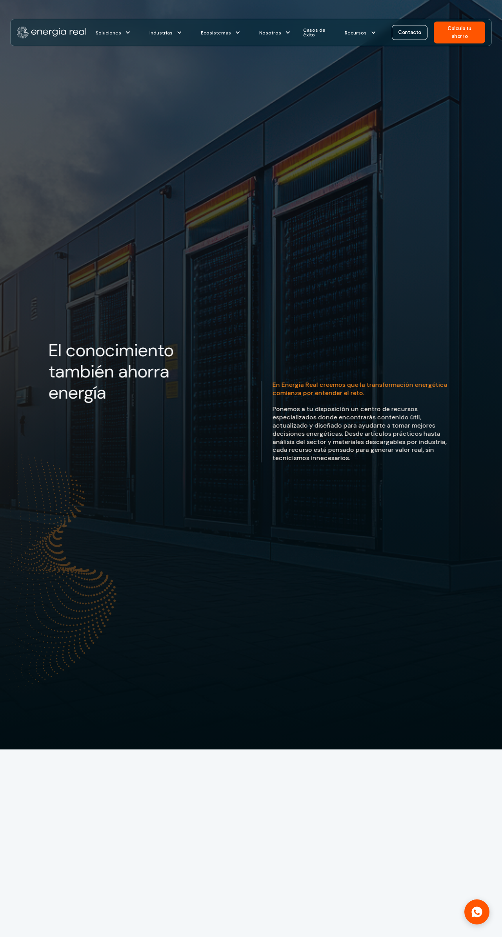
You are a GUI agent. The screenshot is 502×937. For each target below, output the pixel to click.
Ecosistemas (216, 33)
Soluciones (108, 33)
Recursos (356, 33)
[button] (113, 32)
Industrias (161, 33)
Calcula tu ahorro (459, 32)
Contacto (409, 32)
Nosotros (270, 33)
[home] (51, 32)
